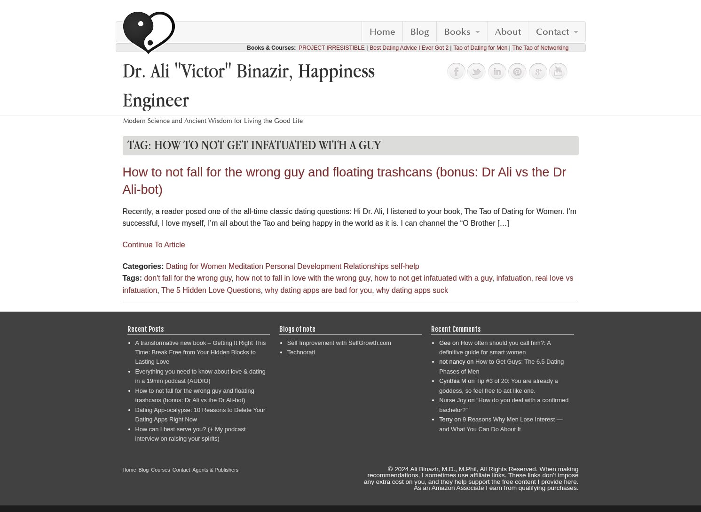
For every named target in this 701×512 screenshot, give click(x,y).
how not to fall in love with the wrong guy (303, 278)
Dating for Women (196, 266)
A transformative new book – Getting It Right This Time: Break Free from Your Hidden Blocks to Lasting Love (200, 352)
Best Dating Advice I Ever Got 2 (409, 48)
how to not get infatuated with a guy (433, 278)
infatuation (513, 278)
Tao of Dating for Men (481, 48)
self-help (405, 266)
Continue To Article (154, 245)
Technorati (301, 352)
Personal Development (303, 266)
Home (382, 32)
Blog (419, 32)
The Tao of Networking (540, 48)
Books (457, 32)
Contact (552, 32)
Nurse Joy (452, 400)
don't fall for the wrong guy (187, 278)
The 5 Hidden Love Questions (211, 290)
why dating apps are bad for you (318, 290)
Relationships (366, 266)
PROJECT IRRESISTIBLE (331, 48)
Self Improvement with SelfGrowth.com (339, 342)
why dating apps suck (412, 290)
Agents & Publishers (215, 470)
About (508, 32)
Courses (160, 470)
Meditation (245, 266)
